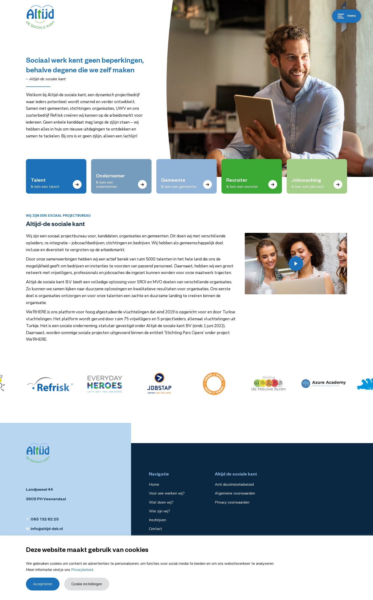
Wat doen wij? (161, 502)
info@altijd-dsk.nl (47, 529)
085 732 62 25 (45, 520)
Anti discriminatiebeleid (234, 484)
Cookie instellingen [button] (86, 584)
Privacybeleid (82, 569)
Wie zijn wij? (159, 511)
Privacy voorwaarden (232, 502)
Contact (155, 528)
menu (347, 16)
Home (154, 484)
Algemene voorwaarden (235, 493)
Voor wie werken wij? (167, 493)
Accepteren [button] (42, 584)
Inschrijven (157, 520)
